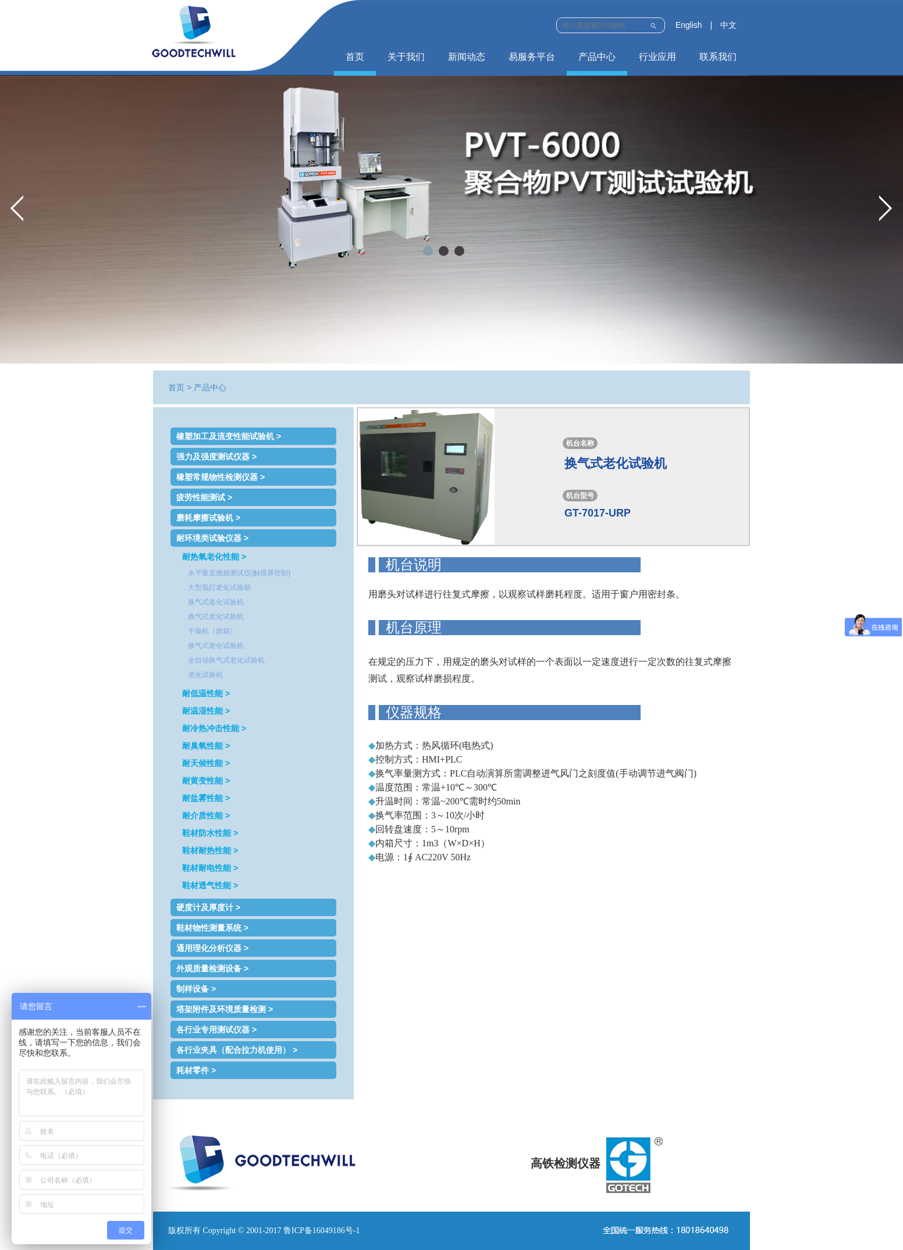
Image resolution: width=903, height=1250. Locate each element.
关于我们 (406, 57)
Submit (653, 24)
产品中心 (597, 57)
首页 (355, 57)
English (689, 25)
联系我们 (718, 57)
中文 (728, 25)
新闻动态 (466, 57)
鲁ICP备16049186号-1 (321, 1230)
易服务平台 (532, 57)
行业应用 (657, 57)
